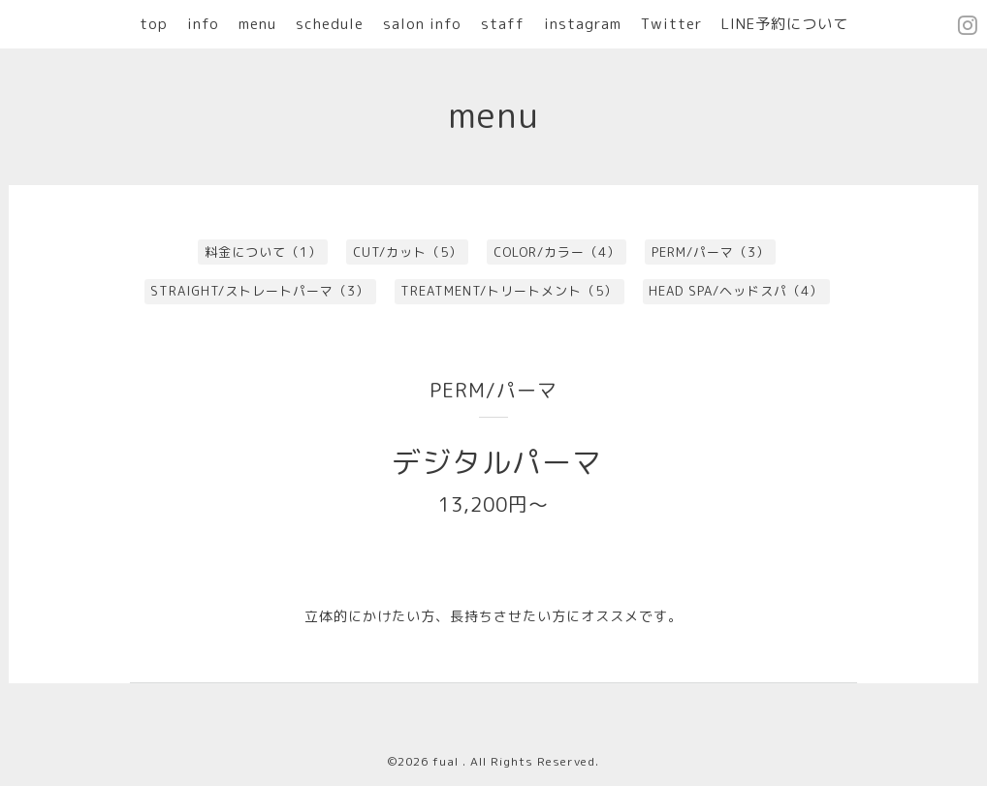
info (203, 24)
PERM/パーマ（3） (711, 252)
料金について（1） (263, 252)
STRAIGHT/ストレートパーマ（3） (259, 290)
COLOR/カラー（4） (557, 252)
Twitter (671, 24)
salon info (422, 24)
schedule (330, 24)
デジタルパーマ (497, 462)
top (154, 24)
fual (447, 761)
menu (257, 24)
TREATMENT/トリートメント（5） (509, 290)
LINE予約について (784, 24)
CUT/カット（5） (407, 252)
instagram (582, 24)
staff (503, 24)
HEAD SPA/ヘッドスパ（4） (736, 290)
